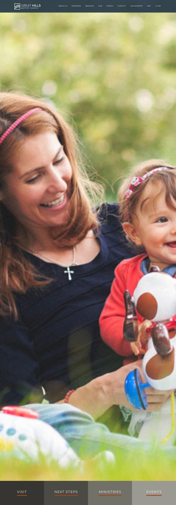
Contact (121, 6)
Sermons (89, 6)
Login (158, 6)
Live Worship (136, 6)
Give (100, 6)
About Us (62, 6)
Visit (149, 6)
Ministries (76, 6)
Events (110, 6)
